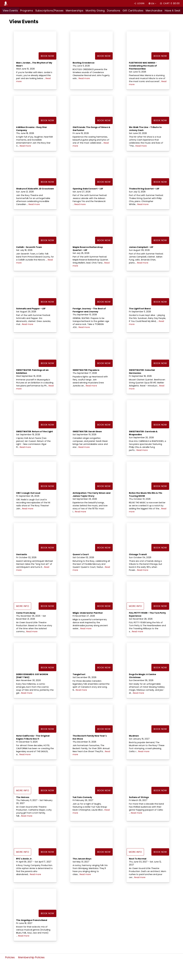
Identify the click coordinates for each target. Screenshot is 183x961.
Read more (84, 78)
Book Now (47, 55)
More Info (22, 606)
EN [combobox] (152, 3)
